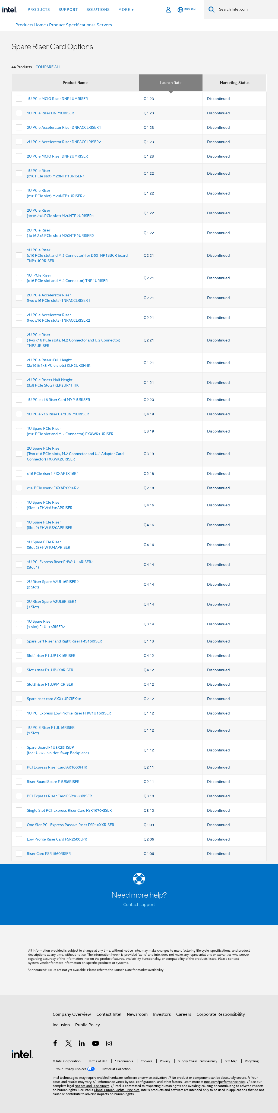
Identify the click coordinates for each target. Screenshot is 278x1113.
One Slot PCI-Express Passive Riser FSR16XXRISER (70, 824)
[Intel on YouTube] (95, 1044)
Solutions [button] (98, 9)
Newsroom (137, 1014)
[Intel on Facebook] (55, 1044)
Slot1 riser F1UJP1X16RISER (51, 655)
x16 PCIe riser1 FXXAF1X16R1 (53, 473)
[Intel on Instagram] (108, 1044)
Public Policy (87, 1025)
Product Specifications (71, 25)
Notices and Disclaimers (92, 1086)
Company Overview (72, 1014)
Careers (183, 1014)
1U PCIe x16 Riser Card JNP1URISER (58, 414)
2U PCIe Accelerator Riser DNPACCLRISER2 (64, 141)
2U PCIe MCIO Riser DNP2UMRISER (57, 156)
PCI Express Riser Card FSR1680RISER (59, 796)
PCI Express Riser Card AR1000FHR (57, 767)
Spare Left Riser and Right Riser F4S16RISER (64, 641)
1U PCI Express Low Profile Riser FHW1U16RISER (69, 713)
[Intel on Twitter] (68, 1044)
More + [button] (126, 9)
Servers (104, 25)
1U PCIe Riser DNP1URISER (50, 113)
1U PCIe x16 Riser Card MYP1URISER (58, 399)
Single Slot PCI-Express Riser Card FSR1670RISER (69, 810)
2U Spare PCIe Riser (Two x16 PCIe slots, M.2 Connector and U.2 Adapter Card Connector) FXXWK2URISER (75, 454)
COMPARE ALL (48, 66)
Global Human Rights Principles (117, 1090)
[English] (186, 9)
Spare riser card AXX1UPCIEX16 (54, 698)
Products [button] (39, 9)
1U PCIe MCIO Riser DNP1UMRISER (57, 98)
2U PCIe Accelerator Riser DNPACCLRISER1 (64, 127)
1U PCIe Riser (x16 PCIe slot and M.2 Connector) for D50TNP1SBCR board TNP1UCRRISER (77, 255)
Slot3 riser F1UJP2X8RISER (50, 669)
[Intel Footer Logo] (22, 1053)
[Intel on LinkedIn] (82, 1044)
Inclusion (61, 1025)
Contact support (139, 904)
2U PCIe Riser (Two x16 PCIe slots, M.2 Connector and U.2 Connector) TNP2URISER (73, 340)
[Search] (211, 9)
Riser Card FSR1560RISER (49, 853)
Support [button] (68, 9)
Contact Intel (108, 1014)
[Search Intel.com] (246, 9)
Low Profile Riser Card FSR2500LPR (57, 839)
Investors (162, 1014)
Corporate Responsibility (221, 1014)
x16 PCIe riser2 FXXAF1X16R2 (53, 487)
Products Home (30, 25)
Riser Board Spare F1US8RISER (53, 781)
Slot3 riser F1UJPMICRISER (50, 684)
